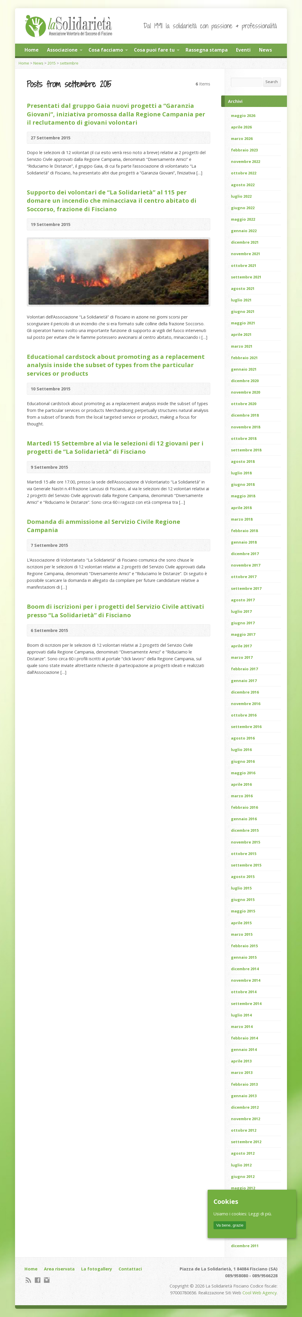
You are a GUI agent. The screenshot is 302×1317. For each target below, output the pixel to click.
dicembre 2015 (245, 830)
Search (271, 81)
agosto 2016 (243, 738)
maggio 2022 (243, 219)
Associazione (62, 50)
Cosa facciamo (105, 50)
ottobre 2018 (243, 438)
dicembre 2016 (245, 692)
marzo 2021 (241, 346)
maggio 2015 (243, 911)
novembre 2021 (245, 253)
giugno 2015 (243, 899)
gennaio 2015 (244, 957)
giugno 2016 (243, 761)
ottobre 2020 (243, 403)
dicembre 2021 (245, 242)
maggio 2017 (243, 634)
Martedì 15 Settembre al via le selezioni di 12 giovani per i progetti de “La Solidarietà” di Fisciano (115, 447)
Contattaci (130, 1269)
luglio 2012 (241, 1165)
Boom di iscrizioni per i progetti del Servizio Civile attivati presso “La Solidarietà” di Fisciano (115, 610)
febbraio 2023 (244, 150)
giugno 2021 (243, 311)
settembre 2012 (246, 1141)
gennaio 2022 (244, 230)
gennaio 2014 (244, 1049)
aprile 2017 (241, 645)
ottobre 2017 (243, 576)
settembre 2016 (246, 726)
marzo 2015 (241, 934)
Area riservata (59, 1269)
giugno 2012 (243, 1176)
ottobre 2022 (243, 173)
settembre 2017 (246, 588)
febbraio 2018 (244, 530)
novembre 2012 (245, 1118)
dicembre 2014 (245, 968)
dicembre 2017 (245, 553)
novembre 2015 (245, 842)
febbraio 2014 (244, 1038)
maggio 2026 (243, 115)
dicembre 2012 (245, 1107)
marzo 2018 (241, 519)
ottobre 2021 (243, 265)
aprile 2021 (241, 334)
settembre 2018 (246, 450)
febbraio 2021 (244, 357)
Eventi (243, 50)
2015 (51, 63)
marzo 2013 (241, 1072)
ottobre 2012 (243, 1130)
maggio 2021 (243, 323)
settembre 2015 (246, 865)
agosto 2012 (243, 1153)
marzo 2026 (241, 138)
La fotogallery (96, 1269)
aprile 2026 (241, 127)
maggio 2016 (243, 772)
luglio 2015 (241, 888)
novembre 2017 (245, 565)
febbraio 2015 (244, 945)
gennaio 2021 (244, 369)
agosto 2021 (243, 288)
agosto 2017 (243, 600)
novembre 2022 (245, 161)
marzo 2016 (241, 795)
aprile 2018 (241, 507)
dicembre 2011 (245, 1245)
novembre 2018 (245, 427)
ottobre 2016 (243, 715)
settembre (69, 63)
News (265, 50)
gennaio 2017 (244, 680)
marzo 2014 (241, 1026)
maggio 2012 (243, 1188)
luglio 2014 (241, 1015)
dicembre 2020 (245, 380)
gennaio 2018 (244, 542)
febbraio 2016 (244, 807)
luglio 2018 (241, 473)
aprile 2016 (241, 784)
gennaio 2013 (244, 1095)
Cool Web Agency (259, 1292)
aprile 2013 (241, 1061)
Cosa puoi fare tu (154, 50)
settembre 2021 (246, 277)
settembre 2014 (246, 1003)
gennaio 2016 (244, 818)
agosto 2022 (243, 184)
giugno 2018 (243, 484)
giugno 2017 (243, 623)
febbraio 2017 (244, 668)
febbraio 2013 (244, 1084)
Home (31, 50)
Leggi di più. (260, 1214)
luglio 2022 (241, 196)
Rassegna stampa (207, 50)
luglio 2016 (241, 749)
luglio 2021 (241, 300)
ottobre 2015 (243, 853)
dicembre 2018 (245, 415)
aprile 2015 (241, 922)
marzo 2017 (241, 657)
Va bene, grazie (229, 1225)
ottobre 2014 (243, 991)
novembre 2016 (245, 703)
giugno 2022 (243, 207)
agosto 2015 (243, 876)
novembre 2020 (245, 392)
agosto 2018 (243, 461)
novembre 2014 (245, 980)
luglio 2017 (241, 611)
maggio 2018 (243, 496)
